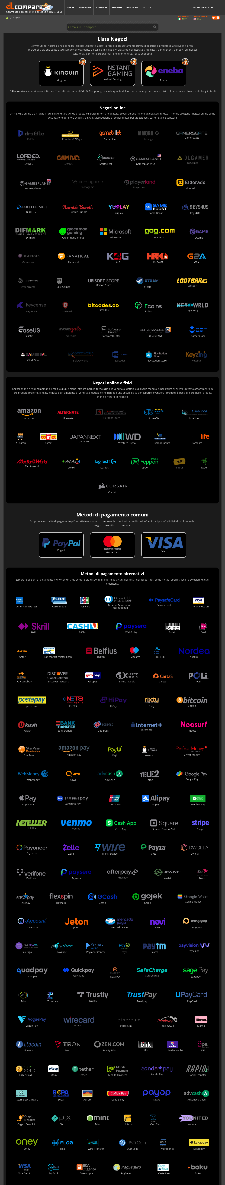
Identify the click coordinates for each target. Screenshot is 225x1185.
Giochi (71, 7)
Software (101, 7)
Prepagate (85, 7)
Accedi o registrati (204, 7)
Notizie (147, 7)
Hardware (132, 7)
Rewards (117, 7)
